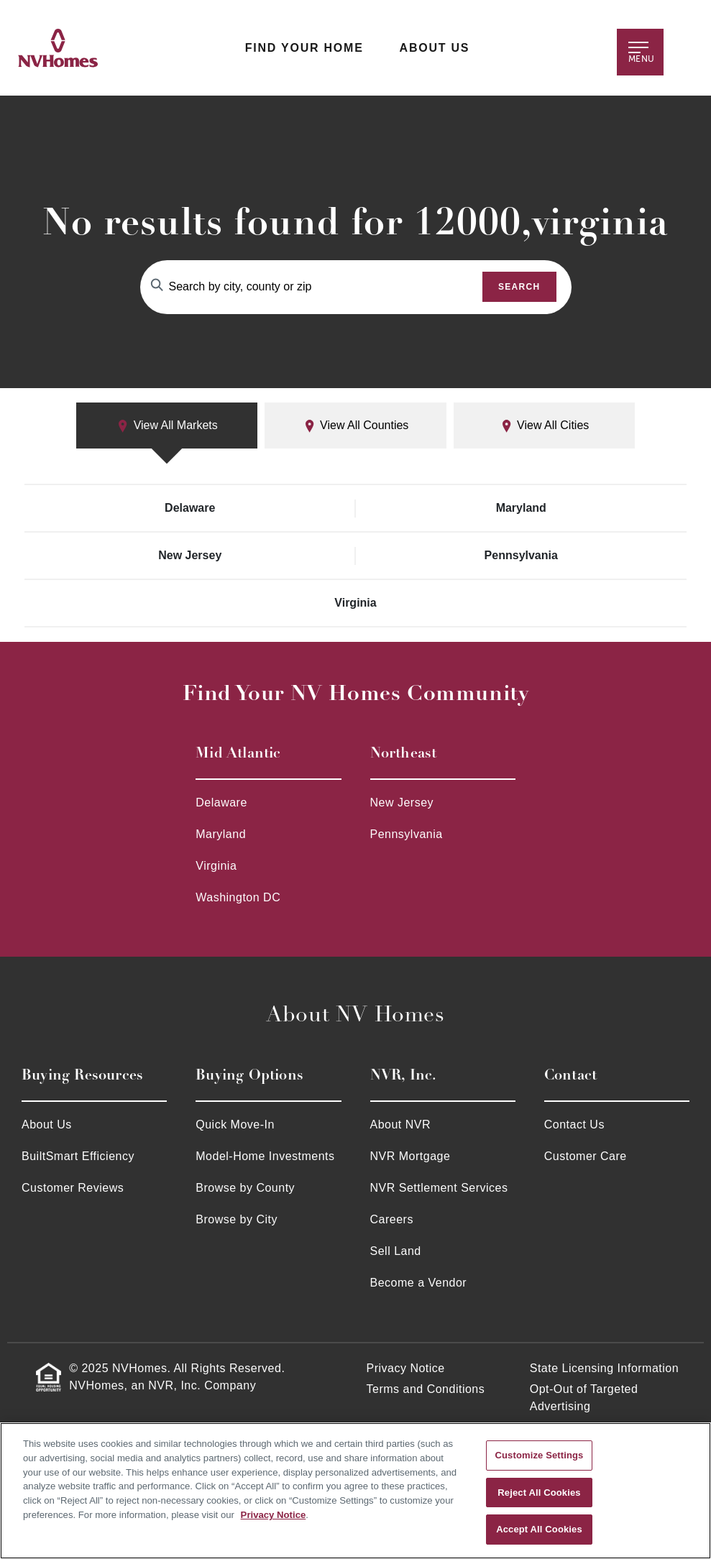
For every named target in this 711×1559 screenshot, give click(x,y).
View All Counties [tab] (356, 426)
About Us (435, 48)
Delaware (190, 508)
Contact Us (574, 1124)
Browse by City (236, 1219)
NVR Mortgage (410, 1156)
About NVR (400, 1124)
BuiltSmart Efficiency (78, 1156)
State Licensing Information (604, 1368)
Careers (391, 1219)
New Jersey (189, 555)
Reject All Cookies (538, 1492)
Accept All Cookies (539, 1529)
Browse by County (245, 1188)
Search (519, 287)
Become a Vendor (418, 1283)
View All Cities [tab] (545, 426)
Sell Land (395, 1251)
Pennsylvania (521, 555)
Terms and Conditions (426, 1389)
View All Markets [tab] (167, 426)
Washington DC (238, 897)
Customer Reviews (73, 1188)
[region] (355, 1490)
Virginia (355, 603)
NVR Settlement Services (439, 1188)
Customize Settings (539, 1455)
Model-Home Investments (265, 1156)
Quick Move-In (235, 1124)
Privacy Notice (406, 1368)
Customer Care (585, 1156)
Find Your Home (304, 48)
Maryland (521, 508)
